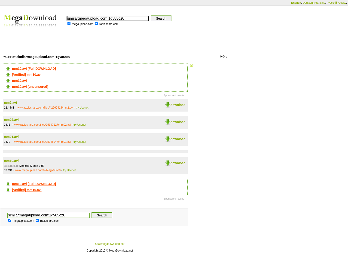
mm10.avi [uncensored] (30, 86)
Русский (332, 2)
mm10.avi (19, 80)
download (178, 105)
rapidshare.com (109, 24)
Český (342, 2)
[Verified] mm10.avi (27, 74)
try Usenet (82, 107)
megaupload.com (82, 24)
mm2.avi (10, 102)
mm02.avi (11, 119)
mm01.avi (11, 137)
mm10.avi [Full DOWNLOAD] (34, 68)
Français (319, 2)
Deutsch (308, 2)
